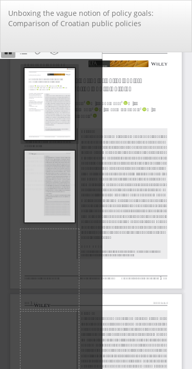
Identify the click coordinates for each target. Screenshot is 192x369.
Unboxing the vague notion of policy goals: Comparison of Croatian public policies (81, 18)
